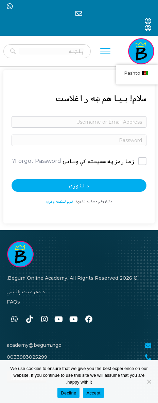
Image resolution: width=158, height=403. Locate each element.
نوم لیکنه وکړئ (60, 201)
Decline (68, 393)
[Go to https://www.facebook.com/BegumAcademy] (89, 319)
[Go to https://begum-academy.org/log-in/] (148, 21)
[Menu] (105, 51)
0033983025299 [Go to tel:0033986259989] (27, 357)
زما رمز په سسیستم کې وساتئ (98, 161)
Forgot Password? (36, 161)
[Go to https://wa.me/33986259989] (14, 319)
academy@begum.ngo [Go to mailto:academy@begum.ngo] (34, 345)
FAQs (13, 302)
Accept (93, 393)
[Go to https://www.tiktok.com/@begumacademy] (29, 319)
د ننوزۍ (79, 185)
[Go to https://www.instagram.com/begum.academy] (44, 319)
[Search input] (51, 51)
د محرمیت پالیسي (26, 292)
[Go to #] (74, 319)
